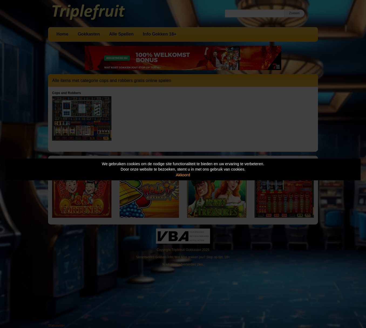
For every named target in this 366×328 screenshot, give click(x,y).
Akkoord (183, 175)
